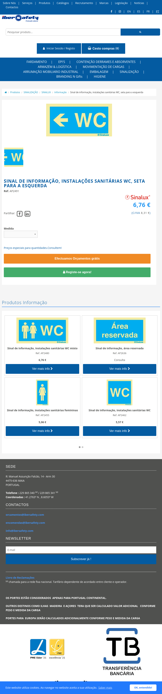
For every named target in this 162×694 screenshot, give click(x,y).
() (103, 48)
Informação (60, 92)
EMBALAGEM (99, 72)
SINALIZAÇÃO (129, 72)
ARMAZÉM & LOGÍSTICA (54, 67)
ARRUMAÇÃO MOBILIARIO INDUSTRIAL (50, 72)
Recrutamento (84, 3)
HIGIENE (100, 76)
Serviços (27, 3)
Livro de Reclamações (20, 577)
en (129, 11)
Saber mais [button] (105, 687)
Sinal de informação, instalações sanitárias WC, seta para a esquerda (106, 92)
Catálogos (63, 3)
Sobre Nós (9, 3)
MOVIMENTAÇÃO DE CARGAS (103, 67)
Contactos (12, 7)
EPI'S (61, 62)
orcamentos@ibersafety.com (25, 514)
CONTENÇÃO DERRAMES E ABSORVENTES (106, 62)
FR (148, 11)
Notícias (139, 3)
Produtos (44, 3)
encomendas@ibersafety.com (25, 523)
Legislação (121, 3)
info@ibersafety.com (19, 531)
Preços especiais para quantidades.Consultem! (33, 248)
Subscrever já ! (81, 559)
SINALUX (46, 92)
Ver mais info (42, 368)
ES (138, 11)
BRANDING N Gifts (69, 76)
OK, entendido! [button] (143, 687)
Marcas (103, 3)
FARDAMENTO (37, 62)
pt (157, 11)
